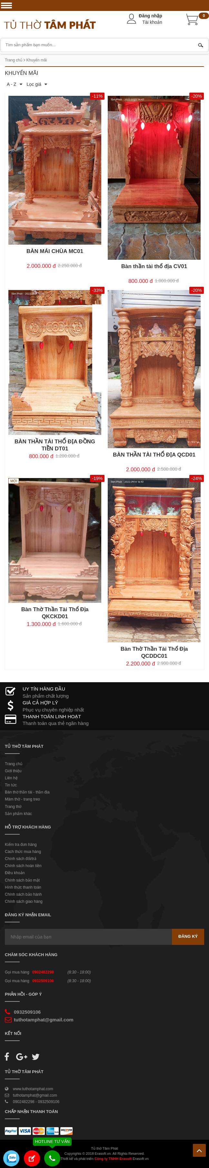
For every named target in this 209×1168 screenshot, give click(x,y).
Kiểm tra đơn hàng (21, 844)
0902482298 (43, 972)
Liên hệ (11, 778)
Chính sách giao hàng (24, 901)
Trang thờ (13, 806)
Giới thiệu (13, 771)
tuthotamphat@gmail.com (44, 1019)
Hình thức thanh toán (23, 887)
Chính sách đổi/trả (20, 858)
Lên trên (199, 1150)
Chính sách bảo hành (23, 894)
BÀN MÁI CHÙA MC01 (54, 251)
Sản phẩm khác (18, 813)
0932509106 (43, 981)
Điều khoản (15, 873)
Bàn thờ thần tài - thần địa (27, 792)
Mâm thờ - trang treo (22, 799)
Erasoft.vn (141, 1159)
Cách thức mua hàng (23, 851)
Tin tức (11, 785)
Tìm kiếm (200, 45)
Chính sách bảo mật (22, 880)
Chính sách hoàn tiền (23, 866)
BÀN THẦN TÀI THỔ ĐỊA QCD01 (154, 455)
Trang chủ (13, 60)
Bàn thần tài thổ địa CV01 (154, 266)
